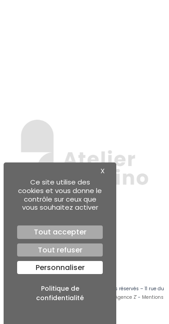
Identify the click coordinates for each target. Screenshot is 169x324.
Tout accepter (60, 232)
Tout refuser (60, 250)
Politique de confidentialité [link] (60, 293)
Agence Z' (125, 297)
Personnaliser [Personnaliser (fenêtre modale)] (60, 267)
